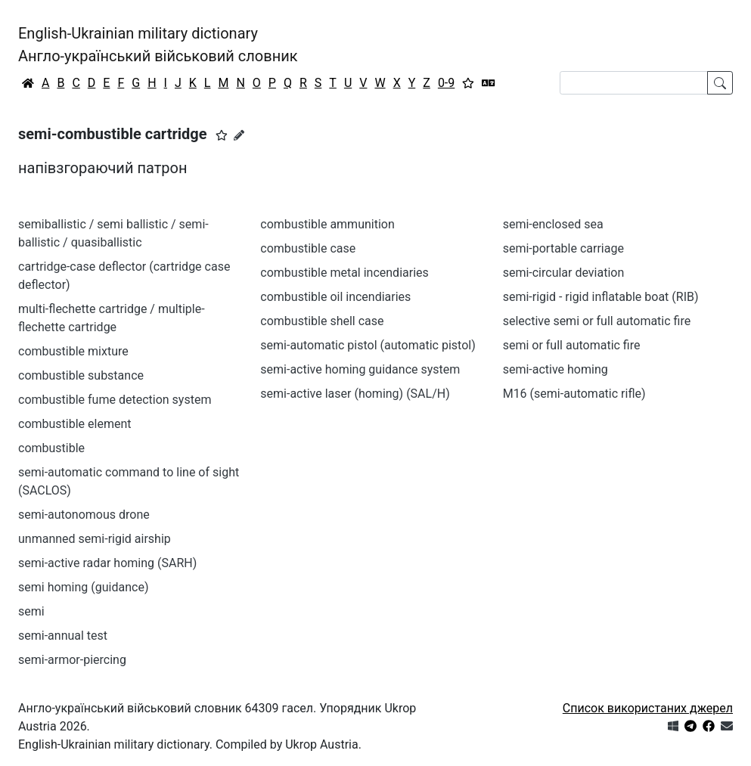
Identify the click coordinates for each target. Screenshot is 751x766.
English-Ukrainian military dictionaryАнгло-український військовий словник (158, 44)
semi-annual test (62, 635)
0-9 (446, 83)
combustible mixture (73, 351)
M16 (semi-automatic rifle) (574, 393)
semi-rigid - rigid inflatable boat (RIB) (601, 297)
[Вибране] (468, 83)
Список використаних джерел (648, 708)
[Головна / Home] (28, 83)
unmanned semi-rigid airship (94, 539)
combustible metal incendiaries (344, 272)
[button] (222, 135)
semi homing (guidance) (83, 587)
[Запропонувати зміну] (239, 135)
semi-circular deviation (564, 272)
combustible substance (81, 375)
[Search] (634, 83)
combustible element (75, 424)
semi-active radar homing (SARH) (107, 563)
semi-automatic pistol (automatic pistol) (367, 345)
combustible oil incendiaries (335, 297)
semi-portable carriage (563, 248)
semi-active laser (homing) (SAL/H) (354, 393)
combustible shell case (321, 321)
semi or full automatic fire (572, 345)
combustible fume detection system (114, 399)
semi (31, 611)
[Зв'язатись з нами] (727, 726)
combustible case (307, 248)
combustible (51, 448)
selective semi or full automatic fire (597, 321)
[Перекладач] (488, 83)
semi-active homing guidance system (360, 369)
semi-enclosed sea (553, 224)
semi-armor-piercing (72, 660)
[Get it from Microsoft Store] (673, 726)
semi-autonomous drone (84, 514)
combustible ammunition (327, 224)
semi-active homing (555, 369)
